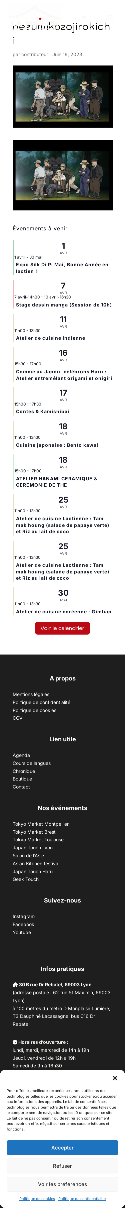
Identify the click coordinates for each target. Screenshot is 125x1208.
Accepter (62, 1148)
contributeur (34, 54)
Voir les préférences (62, 1184)
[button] (115, 1078)
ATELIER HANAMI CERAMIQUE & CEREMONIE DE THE (56, 482)
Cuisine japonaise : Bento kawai (57, 445)
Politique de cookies (37, 1198)
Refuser (62, 1166)
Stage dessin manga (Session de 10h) (64, 304)
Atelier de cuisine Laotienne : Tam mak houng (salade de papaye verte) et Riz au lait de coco (62, 525)
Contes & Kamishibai (42, 411)
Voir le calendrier (62, 628)
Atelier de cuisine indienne (50, 338)
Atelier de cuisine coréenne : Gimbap (64, 611)
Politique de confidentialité (82, 1198)
